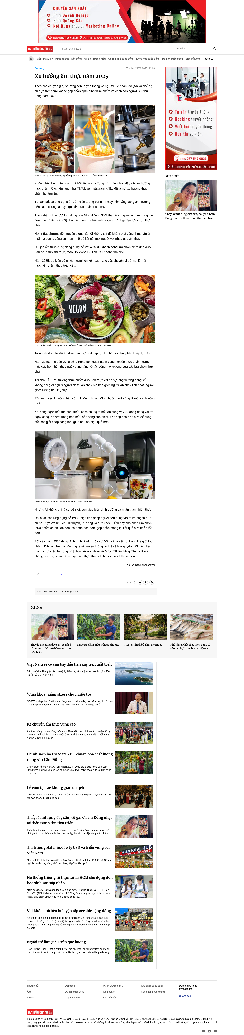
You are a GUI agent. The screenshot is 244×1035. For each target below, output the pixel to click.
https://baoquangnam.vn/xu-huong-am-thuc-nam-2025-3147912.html (62, 574)
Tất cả (208, 58)
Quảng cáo (185, 995)
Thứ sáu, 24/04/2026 (70, 48)
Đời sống (76, 58)
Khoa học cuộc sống (148, 58)
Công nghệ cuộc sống (121, 58)
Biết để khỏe (192, 58)
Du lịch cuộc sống (172, 58)
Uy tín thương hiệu (95, 58)
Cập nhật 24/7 (45, 58)
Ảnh (29, 991)
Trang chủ (33, 985)
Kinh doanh (62, 58)
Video (30, 997)
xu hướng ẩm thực (70, 591)
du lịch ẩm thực (51, 591)
